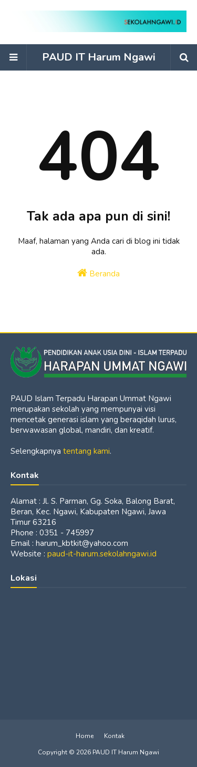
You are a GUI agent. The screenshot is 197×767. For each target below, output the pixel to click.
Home (85, 736)
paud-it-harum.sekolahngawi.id (102, 554)
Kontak (114, 736)
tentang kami (86, 451)
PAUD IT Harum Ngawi (98, 57)
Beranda (98, 273)
